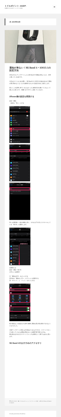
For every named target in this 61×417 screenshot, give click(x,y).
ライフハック (32, 401)
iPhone (45, 401)
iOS (42, 401)
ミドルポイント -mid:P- (15, 5)
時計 (37, 401)
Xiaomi (12, 402)
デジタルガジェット (24, 401)
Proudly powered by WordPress (17, 414)
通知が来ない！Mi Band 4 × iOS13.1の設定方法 (30, 69)
